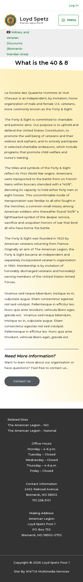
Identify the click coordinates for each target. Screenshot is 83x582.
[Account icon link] (74, 5)
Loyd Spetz (34, 19)
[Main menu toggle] (68, 20)
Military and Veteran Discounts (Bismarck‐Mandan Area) (18, 43)
